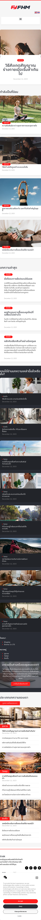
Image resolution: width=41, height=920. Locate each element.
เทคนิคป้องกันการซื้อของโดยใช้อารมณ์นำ (18, 250)
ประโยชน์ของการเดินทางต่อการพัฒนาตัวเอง (15, 560)
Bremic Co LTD (9, 644)
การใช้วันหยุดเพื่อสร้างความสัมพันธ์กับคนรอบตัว (14, 462)
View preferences (21, 911)
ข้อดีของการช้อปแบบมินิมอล (18, 279)
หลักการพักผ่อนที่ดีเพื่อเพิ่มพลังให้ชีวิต (14, 742)
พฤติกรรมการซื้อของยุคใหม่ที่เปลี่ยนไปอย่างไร (19, 313)
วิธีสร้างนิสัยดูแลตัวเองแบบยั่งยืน (15, 167)
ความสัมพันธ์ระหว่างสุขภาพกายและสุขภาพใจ (19, 125)
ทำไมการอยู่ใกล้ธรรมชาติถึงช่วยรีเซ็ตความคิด (14, 527)
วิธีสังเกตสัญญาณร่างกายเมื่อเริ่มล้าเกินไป (20, 69)
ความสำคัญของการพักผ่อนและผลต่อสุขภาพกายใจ (14, 625)
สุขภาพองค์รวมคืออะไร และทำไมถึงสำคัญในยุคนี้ (20, 209)
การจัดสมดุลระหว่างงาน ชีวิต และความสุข (15, 738)
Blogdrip (7, 642)
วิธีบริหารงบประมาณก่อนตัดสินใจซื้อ (14, 399)
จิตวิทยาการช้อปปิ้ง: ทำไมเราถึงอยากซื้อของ (14, 430)
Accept (20, 901)
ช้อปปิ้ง (6, 247)
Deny (20, 906)
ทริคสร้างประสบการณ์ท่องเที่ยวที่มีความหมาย (14, 495)
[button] (37, 878)
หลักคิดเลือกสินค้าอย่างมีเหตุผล (20, 341)
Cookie (19, 916)
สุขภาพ (20, 60)
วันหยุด (5, 459)
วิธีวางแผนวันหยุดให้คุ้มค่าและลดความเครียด (13, 592)
